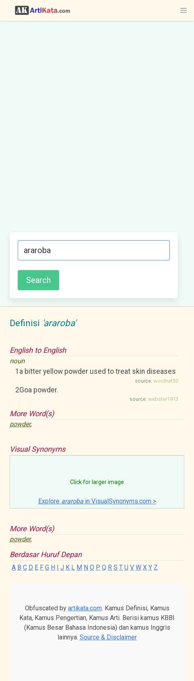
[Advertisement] (97, 131)
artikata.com (85, 608)
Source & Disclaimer (108, 637)
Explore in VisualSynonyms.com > (97, 501)
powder (20, 424)
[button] (183, 10)
